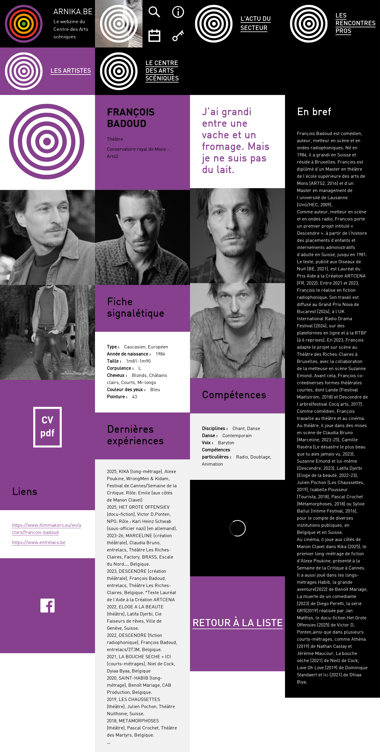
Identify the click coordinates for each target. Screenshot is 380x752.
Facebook (47, 605)
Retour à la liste (237, 623)
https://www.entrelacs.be (38, 542)
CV (47, 427)
